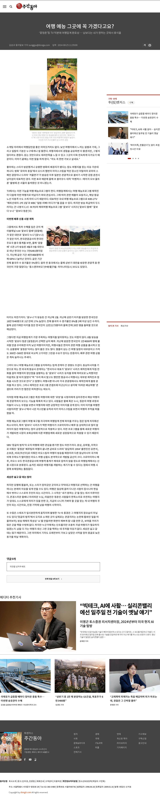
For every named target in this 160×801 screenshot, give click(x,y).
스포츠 (77, 747)
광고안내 (142, 743)
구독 (131, 102)
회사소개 (12, 781)
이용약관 (57, 781)
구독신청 (142, 738)
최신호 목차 (122, 738)
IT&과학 (99, 743)
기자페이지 (122, 747)
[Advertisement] (40, 291)
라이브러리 (122, 743)
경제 (97, 734)
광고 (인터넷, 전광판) (26, 781)
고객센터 (49, 781)
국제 (97, 738)
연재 (119, 734)
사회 (76, 738)
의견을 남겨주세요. (18, 566)
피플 (97, 747)
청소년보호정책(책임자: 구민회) (92, 781)
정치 (76, 734)
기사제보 (142, 734)
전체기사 (78, 752)
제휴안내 (40, 781)
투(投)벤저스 (116, 102)
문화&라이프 (79, 743)
